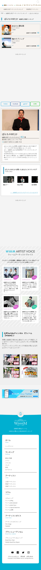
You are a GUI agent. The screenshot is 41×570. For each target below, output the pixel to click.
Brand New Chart (10, 540)
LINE (35, 104)
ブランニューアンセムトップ (13, 538)
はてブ (25, 104)
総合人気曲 (8, 458)
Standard (7, 526)
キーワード (8, 470)
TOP (2, 13)
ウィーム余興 (9, 510)
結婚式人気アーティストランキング (16, 13)
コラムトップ (9, 498)
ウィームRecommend (11, 503)
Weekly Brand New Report (12, 542)
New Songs (8, 524)
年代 (6, 467)
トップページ (9, 446)
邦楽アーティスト (10, 484)
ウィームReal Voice (10, 505)
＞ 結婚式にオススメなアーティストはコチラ (24, 192)
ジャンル (8, 463)
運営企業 (23, 556)
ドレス (7, 465)
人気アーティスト (10, 481)
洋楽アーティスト (10, 486)
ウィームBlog (9, 500)
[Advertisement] (20, 77)
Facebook (15, 104)
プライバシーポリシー (13, 556)
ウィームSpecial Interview (12, 507)
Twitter (5, 104)
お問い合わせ (29, 556)
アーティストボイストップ (13, 522)
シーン (7, 460)
